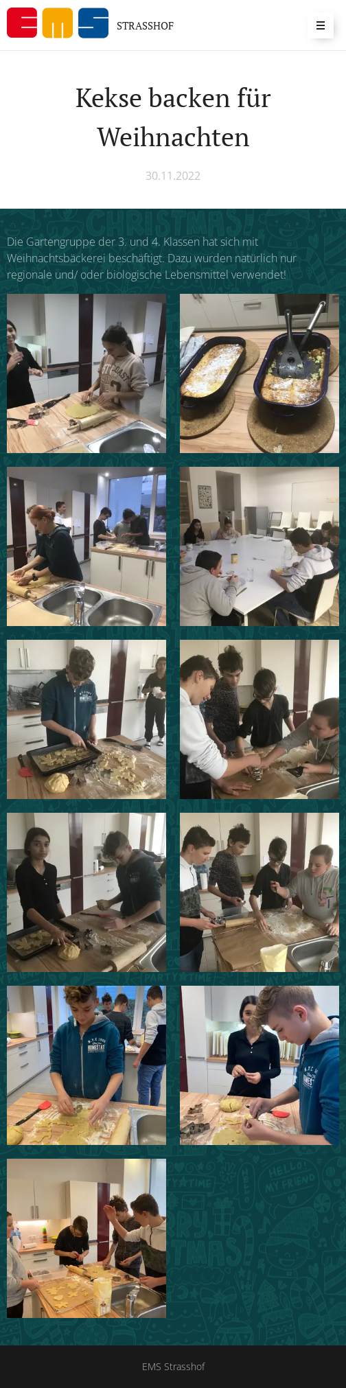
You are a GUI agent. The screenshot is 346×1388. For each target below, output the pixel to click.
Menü (316, 25)
